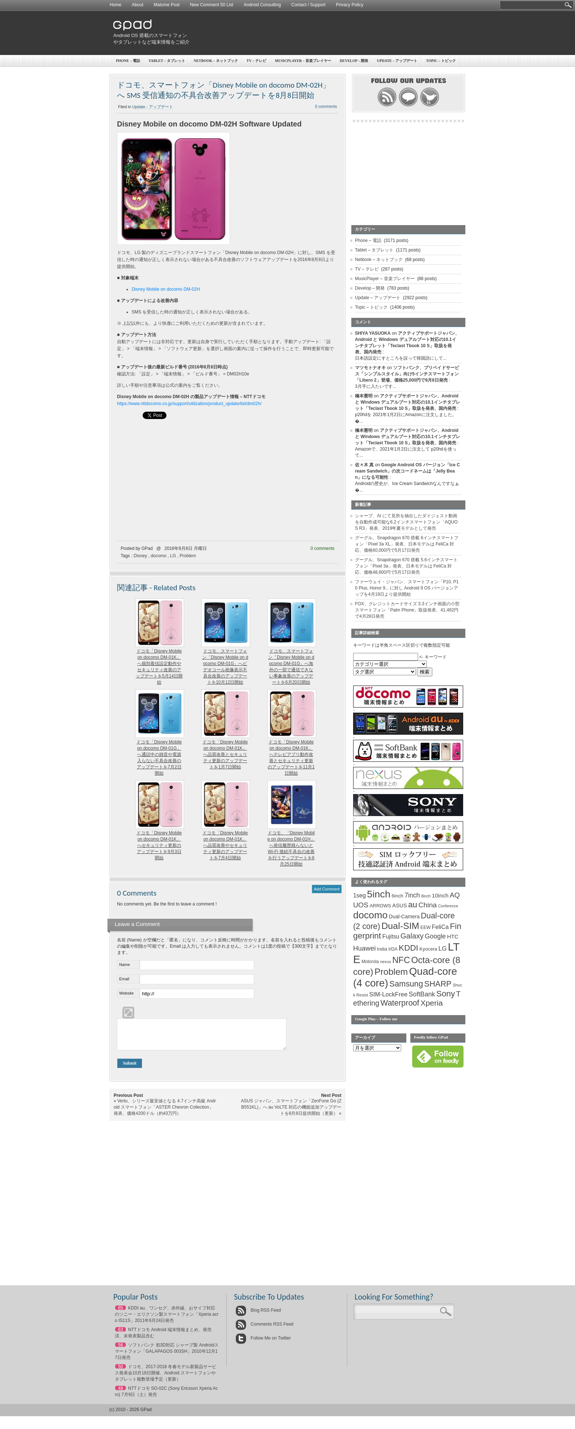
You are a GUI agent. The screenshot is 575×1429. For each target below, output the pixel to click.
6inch (397, 896)
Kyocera (428, 949)
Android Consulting (262, 4)
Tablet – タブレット (167, 61)
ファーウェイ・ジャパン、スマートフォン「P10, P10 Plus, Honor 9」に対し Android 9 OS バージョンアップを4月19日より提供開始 (407, 588)
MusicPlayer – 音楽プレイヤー (303, 61)
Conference (448, 906)
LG (173, 555)
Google (435, 936)
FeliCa (440, 927)
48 (120, 1393)
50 (120, 1372)
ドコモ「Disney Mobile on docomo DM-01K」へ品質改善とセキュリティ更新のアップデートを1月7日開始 (225, 754)
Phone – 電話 (128, 61)
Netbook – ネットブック (216, 61)
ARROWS (380, 905)
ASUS (399, 905)
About (137, 4)
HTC (452, 936)
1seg (359, 895)
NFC (401, 960)
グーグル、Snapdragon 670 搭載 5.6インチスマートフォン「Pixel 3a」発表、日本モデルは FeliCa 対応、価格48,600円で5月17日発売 (406, 566)
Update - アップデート (152, 106)
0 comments (326, 106)
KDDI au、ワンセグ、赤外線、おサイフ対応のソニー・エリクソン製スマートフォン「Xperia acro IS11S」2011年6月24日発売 (167, 1320)
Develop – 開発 (354, 61)
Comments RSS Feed (264, 1329)
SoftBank (422, 994)
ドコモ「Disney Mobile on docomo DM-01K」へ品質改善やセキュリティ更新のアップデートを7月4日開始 (225, 845)
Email (124, 979)
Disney (140, 555)
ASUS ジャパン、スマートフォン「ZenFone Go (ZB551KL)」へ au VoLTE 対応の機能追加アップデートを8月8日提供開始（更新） (291, 1112)
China (427, 905)
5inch (379, 894)
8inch (426, 896)
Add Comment (327, 889)
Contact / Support (308, 4)
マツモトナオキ (370, 367)
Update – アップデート (397, 61)
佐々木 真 (364, 464)
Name (124, 964)
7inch (412, 895)
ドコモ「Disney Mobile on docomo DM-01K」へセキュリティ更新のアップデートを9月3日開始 (159, 845)
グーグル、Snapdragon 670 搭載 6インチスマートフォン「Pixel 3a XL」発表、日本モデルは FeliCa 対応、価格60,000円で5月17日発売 (406, 544)
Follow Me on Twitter (263, 1343)
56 (120, 1350)
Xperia (432, 1003)
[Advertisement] (330, 32)
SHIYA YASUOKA (373, 333)
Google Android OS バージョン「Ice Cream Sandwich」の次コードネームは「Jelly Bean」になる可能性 (407, 471)
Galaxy (412, 936)
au (412, 904)
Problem (188, 555)
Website (126, 993)
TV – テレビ (256, 61)
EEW (426, 927)
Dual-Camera (404, 916)
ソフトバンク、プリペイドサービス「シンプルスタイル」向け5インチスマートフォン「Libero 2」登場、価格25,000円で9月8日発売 (407, 374)
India (382, 949)
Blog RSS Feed (258, 1315)
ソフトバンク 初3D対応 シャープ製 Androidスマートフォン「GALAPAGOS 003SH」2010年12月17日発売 (167, 1357)
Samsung (406, 983)
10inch (440, 895)
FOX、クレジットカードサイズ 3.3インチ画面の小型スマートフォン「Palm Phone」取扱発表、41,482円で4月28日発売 (407, 610)
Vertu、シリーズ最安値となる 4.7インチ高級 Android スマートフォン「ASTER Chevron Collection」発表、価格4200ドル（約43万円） (165, 1112)
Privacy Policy (349, 4)
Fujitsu (390, 936)
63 (120, 1335)
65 (120, 1313)
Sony (445, 993)
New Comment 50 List (211, 4)
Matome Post (167, 4)
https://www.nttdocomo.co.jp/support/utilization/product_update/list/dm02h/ (189, 403)
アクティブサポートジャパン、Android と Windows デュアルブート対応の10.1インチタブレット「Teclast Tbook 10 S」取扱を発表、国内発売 (407, 402)
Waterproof (400, 1003)
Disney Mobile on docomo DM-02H (166, 289)
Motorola (370, 961)
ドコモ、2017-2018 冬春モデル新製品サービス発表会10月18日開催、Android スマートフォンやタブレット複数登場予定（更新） (165, 1378)
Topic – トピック (441, 61)
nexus (385, 961)
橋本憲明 (364, 395)
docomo (158, 555)
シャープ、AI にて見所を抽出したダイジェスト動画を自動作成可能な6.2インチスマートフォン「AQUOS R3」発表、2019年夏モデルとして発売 (406, 522)
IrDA (393, 949)
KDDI (408, 947)
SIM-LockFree (388, 994)
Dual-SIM (400, 926)
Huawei (364, 948)
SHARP (437, 984)
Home (115, 4)
